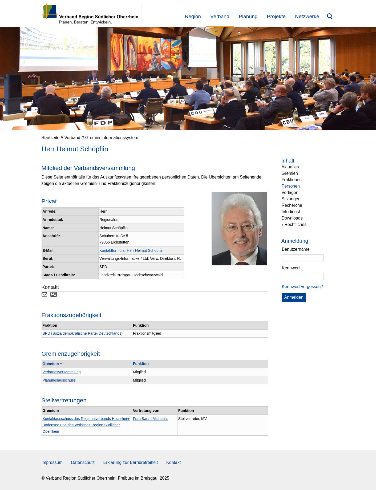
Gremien (290, 173)
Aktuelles (290, 167)
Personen (291, 186)
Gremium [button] (51, 364)
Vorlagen (290, 192)
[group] (308, 274)
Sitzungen (291, 199)
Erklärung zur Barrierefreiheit (130, 462)
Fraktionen (292, 179)
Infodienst (291, 211)
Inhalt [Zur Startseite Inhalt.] (287, 161)
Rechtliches (296, 224)
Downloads (292, 218)
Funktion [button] (141, 364)
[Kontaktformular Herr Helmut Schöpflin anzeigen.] (44, 295)
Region (193, 16)
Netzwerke (307, 16)
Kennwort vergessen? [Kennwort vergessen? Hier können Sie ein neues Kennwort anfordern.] (302, 286)
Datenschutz (83, 462)
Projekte (276, 16)
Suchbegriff (329, 17)
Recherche (292, 205)
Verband (219, 16)
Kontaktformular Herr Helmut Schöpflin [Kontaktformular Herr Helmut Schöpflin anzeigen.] (131, 250)
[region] (308, 267)
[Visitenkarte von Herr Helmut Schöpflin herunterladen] (53, 295)
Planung (248, 16)
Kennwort (291, 268)
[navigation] (308, 226)
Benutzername (296, 249)
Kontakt (173, 462)
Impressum (52, 462)
